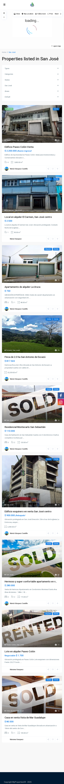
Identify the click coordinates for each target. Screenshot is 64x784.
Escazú (9, 350)
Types (7, 68)
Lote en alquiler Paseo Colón (20, 651)
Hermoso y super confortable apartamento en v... (31, 581)
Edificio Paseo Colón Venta (19, 147)
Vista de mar (11, 711)
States (7, 80)
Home (4, 52)
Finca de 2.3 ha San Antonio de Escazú (25, 357)
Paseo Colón (11, 645)
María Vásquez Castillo (19, 169)
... (24, 158)
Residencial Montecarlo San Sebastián (25, 427)
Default (7, 97)
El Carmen (10, 210)
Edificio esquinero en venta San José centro (28, 511)
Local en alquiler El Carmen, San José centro (28, 217)
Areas (7, 91)
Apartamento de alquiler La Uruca (22, 287)
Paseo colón (11, 140)
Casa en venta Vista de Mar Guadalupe (25, 717)
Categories (9, 74)
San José (8, 86)
